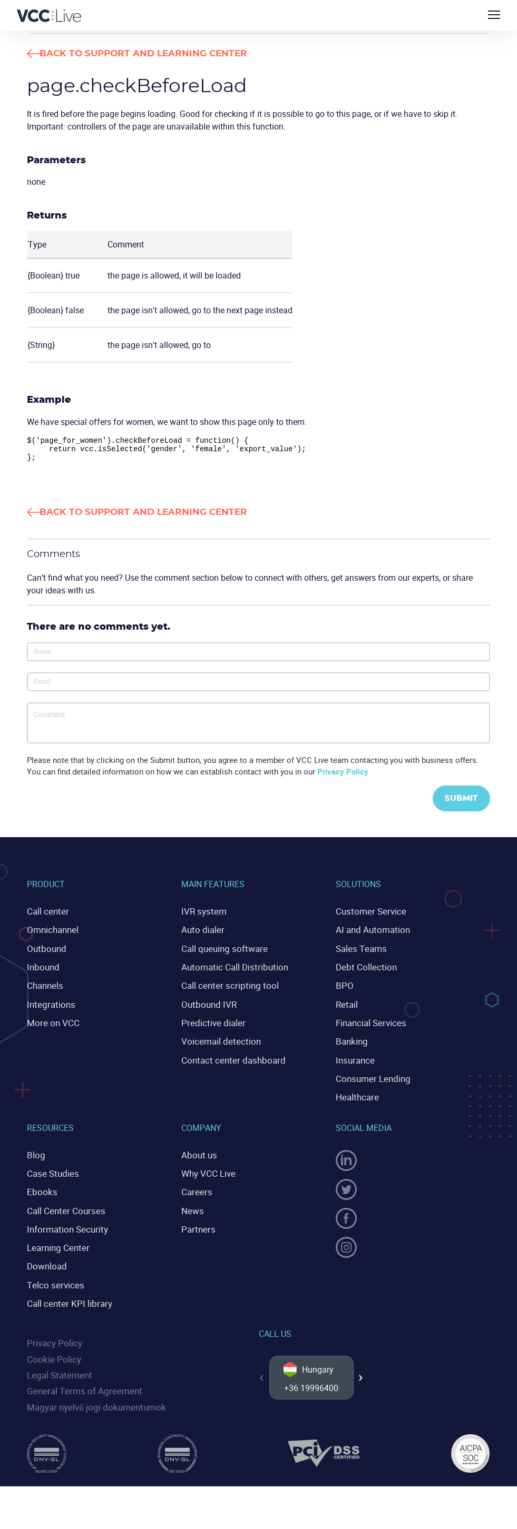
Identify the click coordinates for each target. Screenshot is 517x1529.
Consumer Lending (371, 1079)
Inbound (42, 971)
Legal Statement (57, 1368)
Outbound (45, 953)
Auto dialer (201, 935)
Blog (35, 1154)
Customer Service (368, 917)
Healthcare (356, 1097)
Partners (196, 1226)
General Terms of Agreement (80, 1383)
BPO (344, 989)
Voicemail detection (218, 1043)
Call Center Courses (63, 1208)
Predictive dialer (210, 1025)
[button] (361, 1378)
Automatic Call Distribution (231, 971)
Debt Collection (364, 971)
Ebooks (40, 1190)
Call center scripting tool (226, 989)
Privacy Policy (342, 776)
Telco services (53, 1280)
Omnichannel (51, 935)
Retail (346, 1006)
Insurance (354, 1061)
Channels (44, 989)
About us (197, 1154)
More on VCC (51, 1025)
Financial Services (369, 1025)
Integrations (49, 1006)
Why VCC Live (207, 1172)
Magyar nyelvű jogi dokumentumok (92, 1398)
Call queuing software (221, 953)
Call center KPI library (66, 1298)
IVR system (202, 917)
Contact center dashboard (229, 1061)
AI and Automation (370, 935)
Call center (46, 917)
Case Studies (51, 1172)
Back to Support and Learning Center (166, 53)
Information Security (65, 1226)
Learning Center (56, 1244)
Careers (195, 1190)
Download (46, 1262)
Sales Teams (360, 953)
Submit (458, 804)
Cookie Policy (52, 1352)
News (191, 1208)
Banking (351, 1043)
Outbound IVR (207, 1006)
